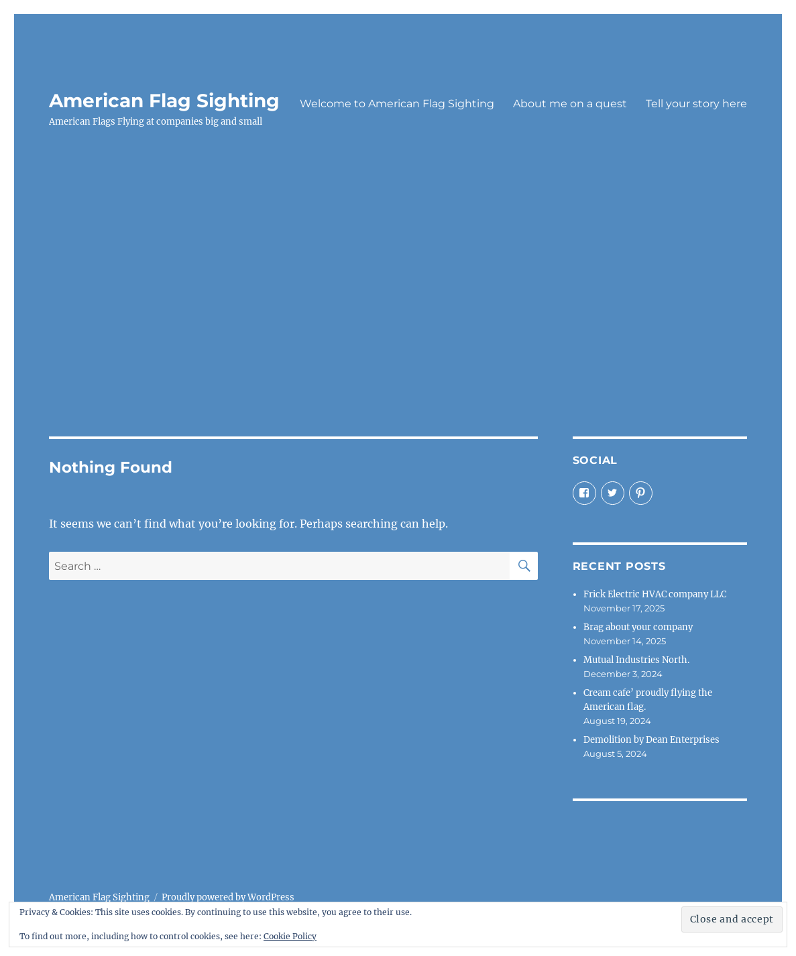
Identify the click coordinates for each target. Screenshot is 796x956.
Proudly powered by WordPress (228, 897)
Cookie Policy (290, 936)
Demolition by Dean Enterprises (651, 739)
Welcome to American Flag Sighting (397, 103)
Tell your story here (696, 103)
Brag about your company (638, 627)
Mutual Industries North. (636, 660)
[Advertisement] (401, 304)
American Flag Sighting (164, 100)
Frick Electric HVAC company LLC (654, 594)
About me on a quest (570, 103)
